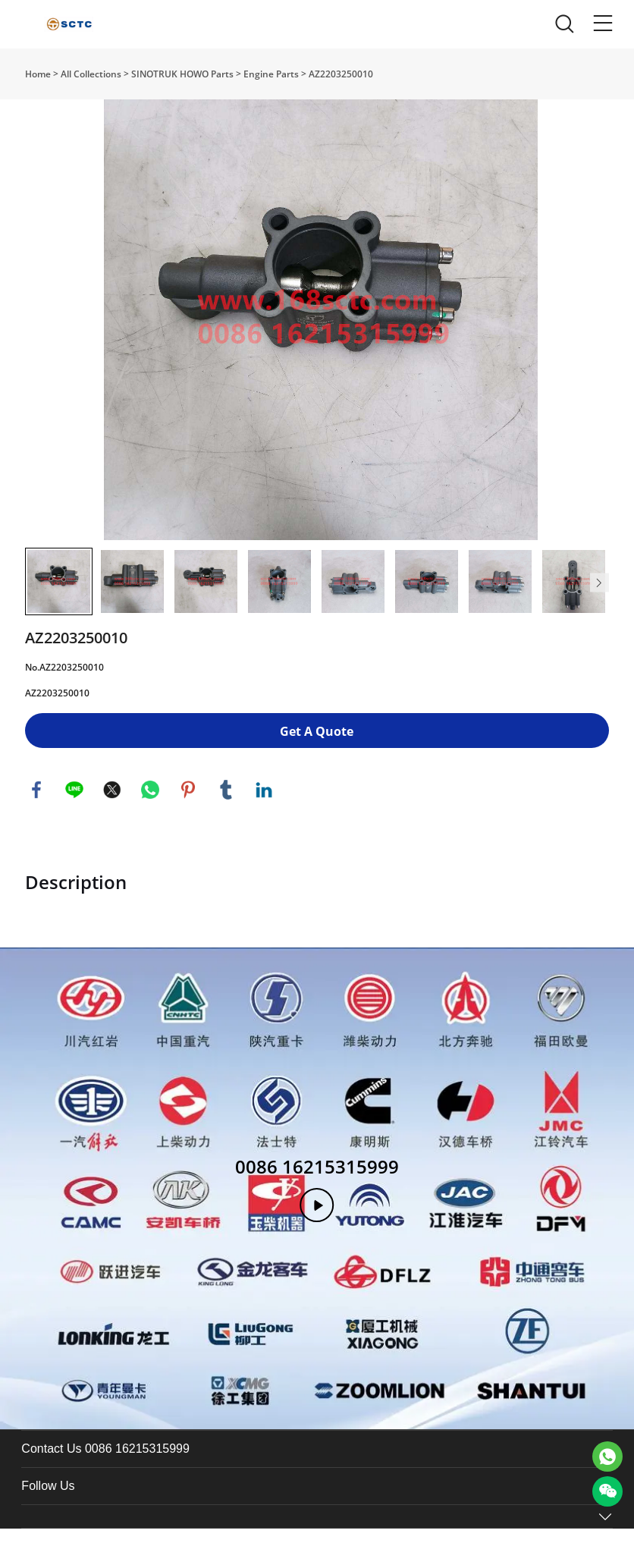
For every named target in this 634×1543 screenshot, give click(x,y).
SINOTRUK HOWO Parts (182, 74)
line (74, 804)
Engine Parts (271, 74)
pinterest (188, 804)
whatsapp (150, 804)
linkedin (264, 804)
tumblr (226, 804)
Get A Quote (316, 745)
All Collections (91, 74)
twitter (112, 804)
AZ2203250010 (341, 74)
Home (38, 74)
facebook (36, 804)
